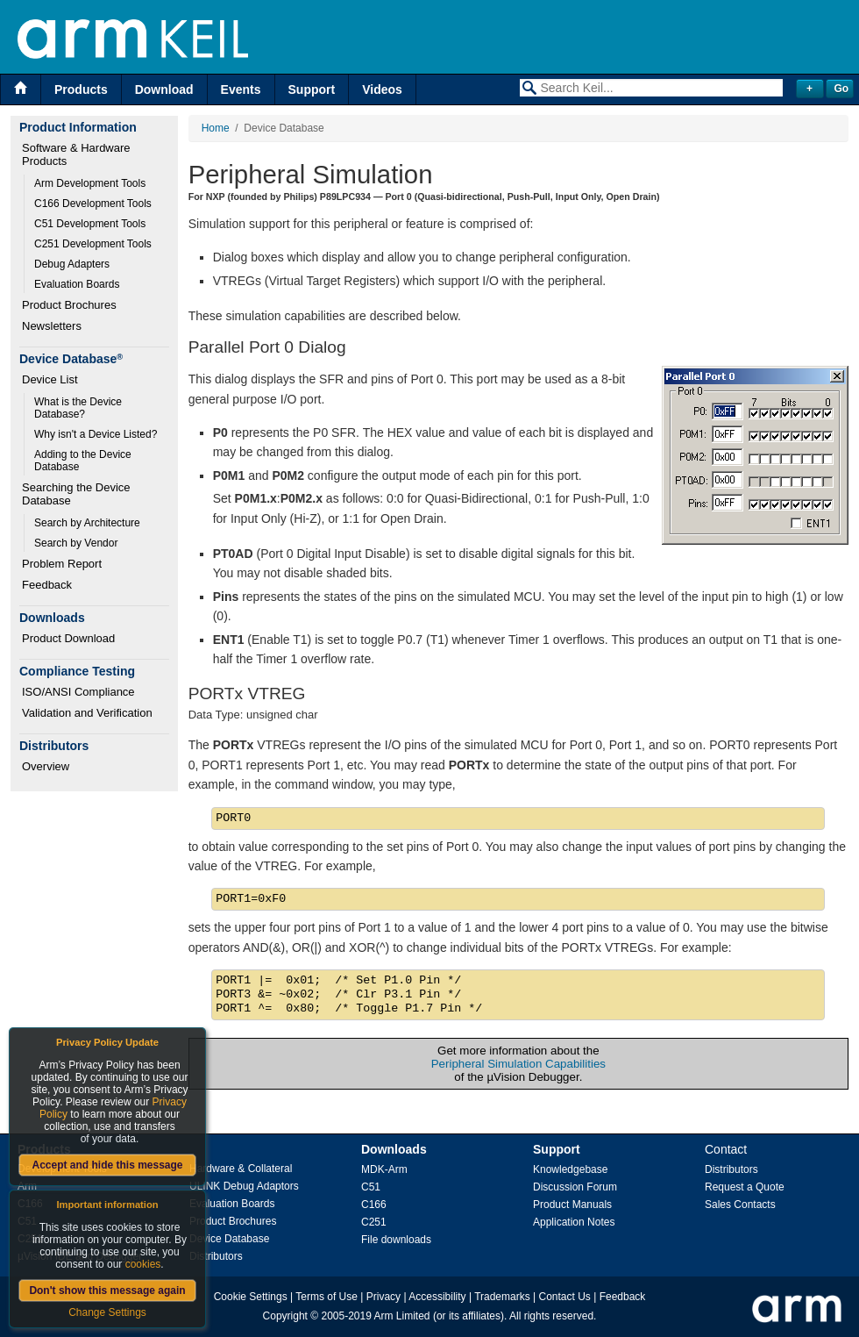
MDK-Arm (384, 1169)
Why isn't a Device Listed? (95, 434)
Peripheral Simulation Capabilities (518, 1063)
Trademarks (502, 1297)
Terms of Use (326, 1297)
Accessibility (436, 1297)
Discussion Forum (575, 1187)
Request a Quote (744, 1187)
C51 (370, 1187)
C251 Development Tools (93, 244)
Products (81, 89)
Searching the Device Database (77, 494)
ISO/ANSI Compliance (78, 691)
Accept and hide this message (107, 1165)
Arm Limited (402, 1316)
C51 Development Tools (90, 224)
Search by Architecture (87, 523)
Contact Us (565, 1297)
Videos (382, 89)
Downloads (394, 1149)
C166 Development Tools (93, 203)
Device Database (229, 1239)
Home (216, 128)
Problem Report (62, 563)
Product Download (68, 638)
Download (164, 89)
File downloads (396, 1239)
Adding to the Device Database (84, 460)
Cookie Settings (251, 1297)
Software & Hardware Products (77, 154)
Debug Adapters (72, 264)
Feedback (47, 584)
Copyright (285, 1316)
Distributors (216, 1256)
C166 (374, 1204)
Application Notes (573, 1222)
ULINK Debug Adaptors (244, 1186)
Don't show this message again (107, 1290)
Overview (45, 766)
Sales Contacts (740, 1204)
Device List (50, 379)
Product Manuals (572, 1204)
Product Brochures (69, 304)
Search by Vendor (75, 543)
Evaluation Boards (76, 284)
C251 (374, 1222)
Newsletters (52, 325)
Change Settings (107, 1312)
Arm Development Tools (90, 183)
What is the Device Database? (79, 408)
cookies (143, 1264)
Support (312, 89)
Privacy (383, 1297)
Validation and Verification (87, 712)
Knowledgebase (570, 1169)
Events (241, 89)
